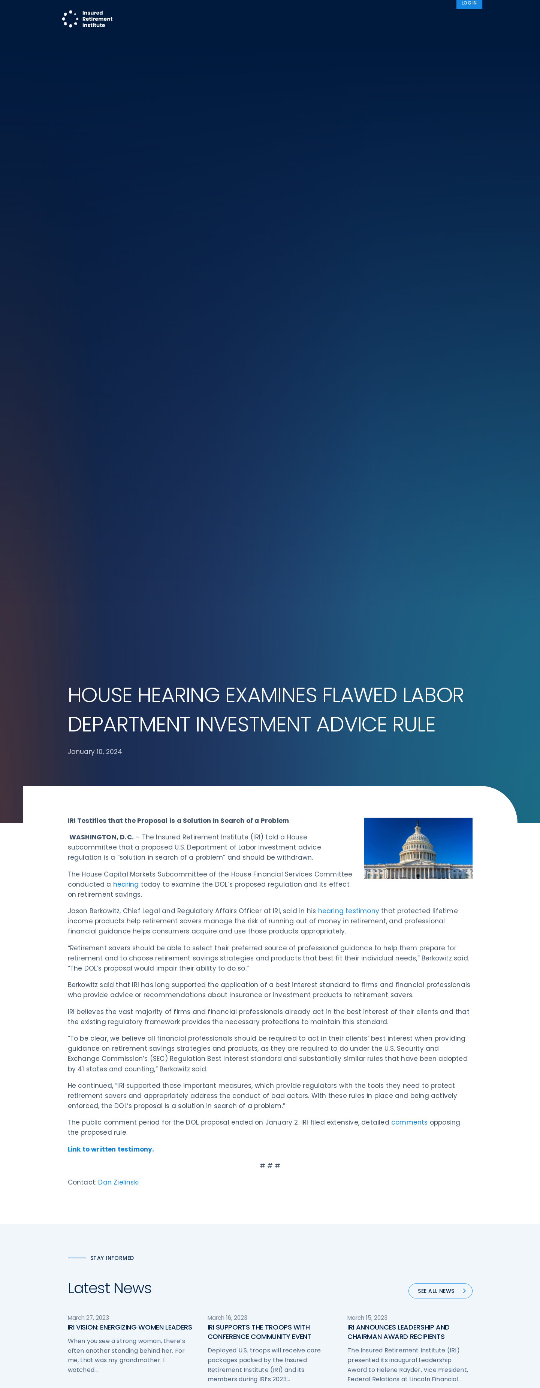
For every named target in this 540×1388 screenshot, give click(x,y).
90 (337, 839)
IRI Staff (392, 1192)
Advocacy (382, 12)
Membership (294, 1248)
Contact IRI (397, 1206)
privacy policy (281, 1376)
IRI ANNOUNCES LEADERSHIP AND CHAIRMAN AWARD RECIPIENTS (398, 700)
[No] (530, 1376)
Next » (359, 839)
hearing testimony (348, 279)
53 (240, 839)
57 (306, 839)
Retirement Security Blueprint (316, 1220)
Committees (294, 1234)
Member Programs (323, 12)
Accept (351, 1376)
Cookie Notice (401, 1248)
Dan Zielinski (118, 550)
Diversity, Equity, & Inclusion (208, 1206)
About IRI (427, 12)
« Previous (186, 839)
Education (186, 1248)
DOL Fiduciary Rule (301, 1178)
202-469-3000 (128, 1252)
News (465, 12)
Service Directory (300, 1262)
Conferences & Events (202, 1220)
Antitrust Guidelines (408, 1262)
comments (409, 490)
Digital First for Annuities (309, 1192)
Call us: (78, 1252)
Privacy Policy (400, 1234)
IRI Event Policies (404, 1220)
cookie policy (320, 1376)
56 (289, 839)
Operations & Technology (206, 1192)
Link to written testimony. (111, 517)
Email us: (80, 1265)
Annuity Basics (296, 1206)
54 (257, 839)
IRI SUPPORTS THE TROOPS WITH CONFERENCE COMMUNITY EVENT (259, 700)
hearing (126, 252)
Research (269, 12)
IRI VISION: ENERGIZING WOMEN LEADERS (130, 695)
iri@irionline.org (131, 1265)
